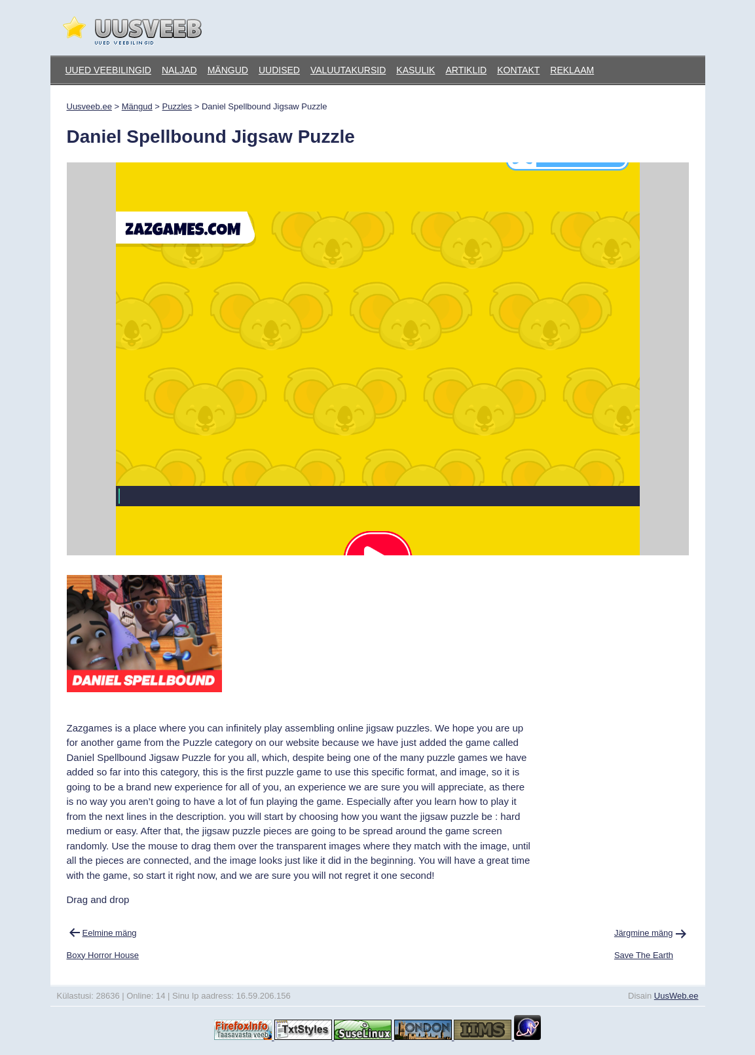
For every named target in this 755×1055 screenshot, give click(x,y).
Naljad (179, 70)
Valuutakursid (348, 70)
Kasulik (415, 70)
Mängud (228, 70)
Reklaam (572, 70)
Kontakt (518, 70)
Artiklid (466, 70)
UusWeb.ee (676, 996)
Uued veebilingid (108, 70)
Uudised (279, 70)
